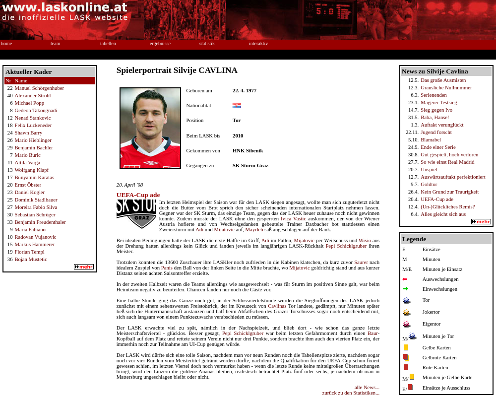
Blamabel (431, 139)
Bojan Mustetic (30, 259)
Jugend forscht (436, 132)
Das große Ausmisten (443, 80)
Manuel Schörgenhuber (39, 88)
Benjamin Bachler (33, 147)
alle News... (367, 387)
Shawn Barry (28, 132)
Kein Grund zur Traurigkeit (450, 192)
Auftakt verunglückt (442, 125)
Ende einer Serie (438, 147)
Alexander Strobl (32, 95)
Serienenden (434, 95)
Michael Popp (29, 103)
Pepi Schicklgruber (346, 246)
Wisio (365, 240)
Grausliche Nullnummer (446, 87)
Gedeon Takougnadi (35, 110)
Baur (373, 333)
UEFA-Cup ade (437, 199)
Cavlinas (277, 306)
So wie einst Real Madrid (447, 162)
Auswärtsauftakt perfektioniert (453, 177)
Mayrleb (254, 229)
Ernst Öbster (27, 185)
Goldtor (429, 184)
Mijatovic (224, 229)
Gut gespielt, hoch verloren (449, 154)
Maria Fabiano (29, 229)
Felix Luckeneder (33, 125)
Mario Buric (27, 155)
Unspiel (429, 169)
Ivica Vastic (293, 218)
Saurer (361, 262)
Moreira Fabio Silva (35, 207)
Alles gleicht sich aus (443, 214)
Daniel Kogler (29, 192)
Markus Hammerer (34, 244)
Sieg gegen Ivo (436, 110)
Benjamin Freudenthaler (39, 222)
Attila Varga (27, 162)
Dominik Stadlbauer (35, 199)
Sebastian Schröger (34, 214)
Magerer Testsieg (439, 102)
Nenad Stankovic (32, 118)
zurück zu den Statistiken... (350, 393)
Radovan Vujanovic (35, 237)
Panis (167, 267)
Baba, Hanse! (435, 117)
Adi (199, 229)
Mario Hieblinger (32, 140)
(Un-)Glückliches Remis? (448, 206)
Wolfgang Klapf (31, 170)
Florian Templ (29, 252)
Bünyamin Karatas (34, 177)
